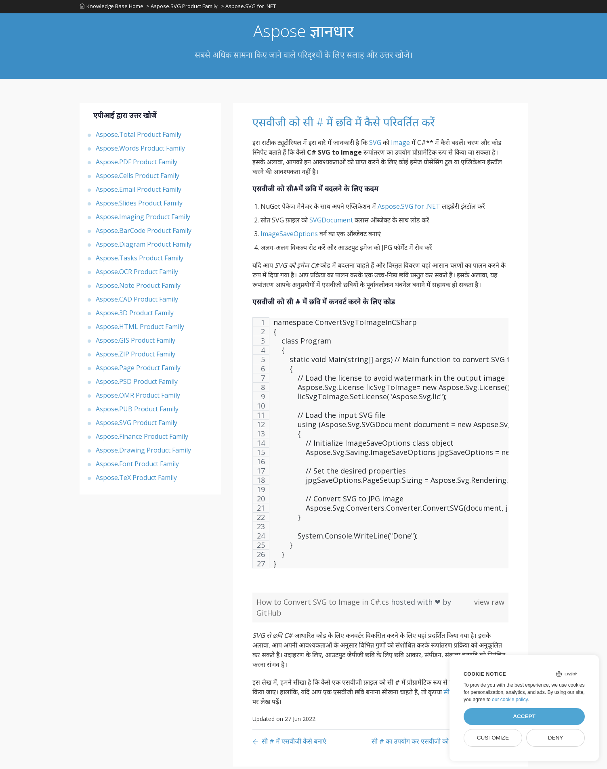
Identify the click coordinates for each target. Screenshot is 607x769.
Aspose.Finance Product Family (142, 438)
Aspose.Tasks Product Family (139, 260)
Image (400, 144)
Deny (555, 738)
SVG (375, 144)
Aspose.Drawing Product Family (143, 452)
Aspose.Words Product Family (140, 150)
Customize (493, 738)
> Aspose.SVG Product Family (183, 7)
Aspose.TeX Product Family (136, 480)
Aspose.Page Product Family (138, 370)
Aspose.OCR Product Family (137, 274)
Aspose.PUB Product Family (137, 411)
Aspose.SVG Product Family (136, 425)
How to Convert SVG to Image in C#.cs (323, 604)
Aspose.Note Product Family (138, 287)
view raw (489, 604)
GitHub (268, 615)
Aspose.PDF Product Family (136, 164)
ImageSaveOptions (289, 236)
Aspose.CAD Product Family (137, 301)
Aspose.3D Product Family (135, 315)
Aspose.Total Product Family (138, 136)
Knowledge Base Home (111, 7)
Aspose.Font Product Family (137, 466)
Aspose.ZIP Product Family (135, 356)
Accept (524, 716)
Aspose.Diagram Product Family (143, 246)
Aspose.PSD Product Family (137, 383)
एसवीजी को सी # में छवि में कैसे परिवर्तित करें (366, 124)
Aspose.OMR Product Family (138, 397)
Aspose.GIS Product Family (135, 342)
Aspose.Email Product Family (138, 191)
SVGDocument (331, 222)
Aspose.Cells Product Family (137, 178)
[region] (380, 449)
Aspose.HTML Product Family (140, 329)
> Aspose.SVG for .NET (250, 7)
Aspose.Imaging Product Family (143, 219)
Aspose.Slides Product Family (139, 205)
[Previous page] (289, 744)
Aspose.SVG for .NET (409, 208)
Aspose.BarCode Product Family (143, 232)
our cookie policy (510, 699)
